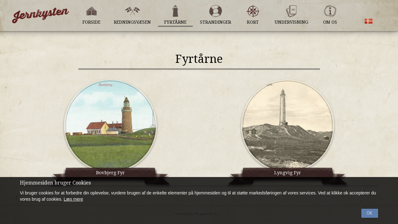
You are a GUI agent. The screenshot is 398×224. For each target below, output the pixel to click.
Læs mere (73, 199)
